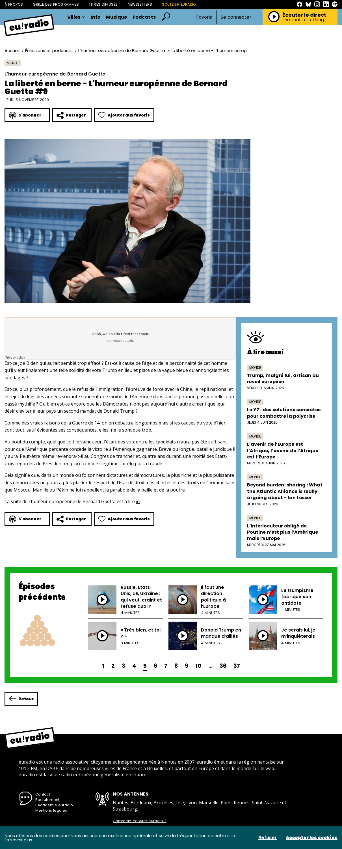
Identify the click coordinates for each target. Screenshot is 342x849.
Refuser (267, 837)
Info (95, 17)
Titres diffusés (103, 4)
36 (223, 666)
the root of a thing (303, 20)
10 (198, 666)
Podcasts (144, 17)
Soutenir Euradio (179, 4)
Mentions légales (51, 810)
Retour (21, 698)
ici (138, 501)
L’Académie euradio (54, 805)
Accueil (12, 50)
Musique (116, 17)
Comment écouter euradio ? (139, 821)
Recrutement (47, 799)
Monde (12, 63)
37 (236, 666)
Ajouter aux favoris (124, 115)
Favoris (204, 17)
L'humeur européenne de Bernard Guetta (121, 50)
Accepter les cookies (311, 837)
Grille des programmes (56, 4)
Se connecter (236, 17)
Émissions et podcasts (49, 50)
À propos (14, 4)
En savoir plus (18, 840)
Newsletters (140, 4)
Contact (42, 794)
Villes (76, 17)
